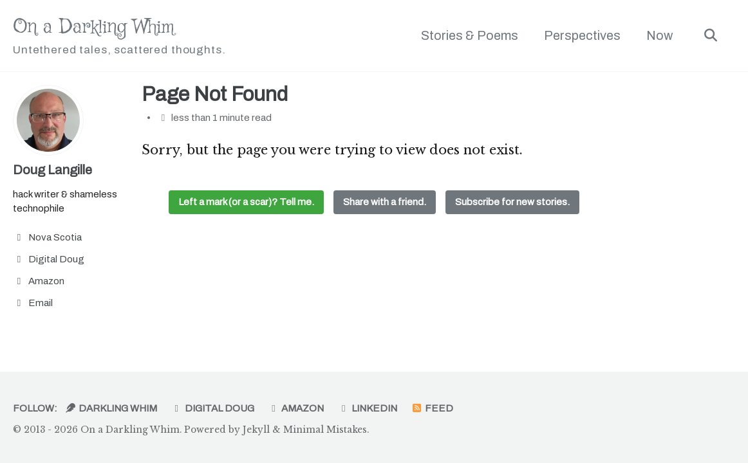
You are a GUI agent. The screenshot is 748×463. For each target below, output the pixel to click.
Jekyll (256, 429)
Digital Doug (212, 408)
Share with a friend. (384, 202)
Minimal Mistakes (325, 429)
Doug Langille (52, 170)
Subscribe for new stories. (512, 202)
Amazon (296, 408)
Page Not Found (215, 94)
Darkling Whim (110, 408)
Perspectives (582, 35)
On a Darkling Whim (119, 36)
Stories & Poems (469, 35)
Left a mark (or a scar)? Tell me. (246, 202)
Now (659, 35)
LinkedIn (367, 408)
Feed (432, 408)
